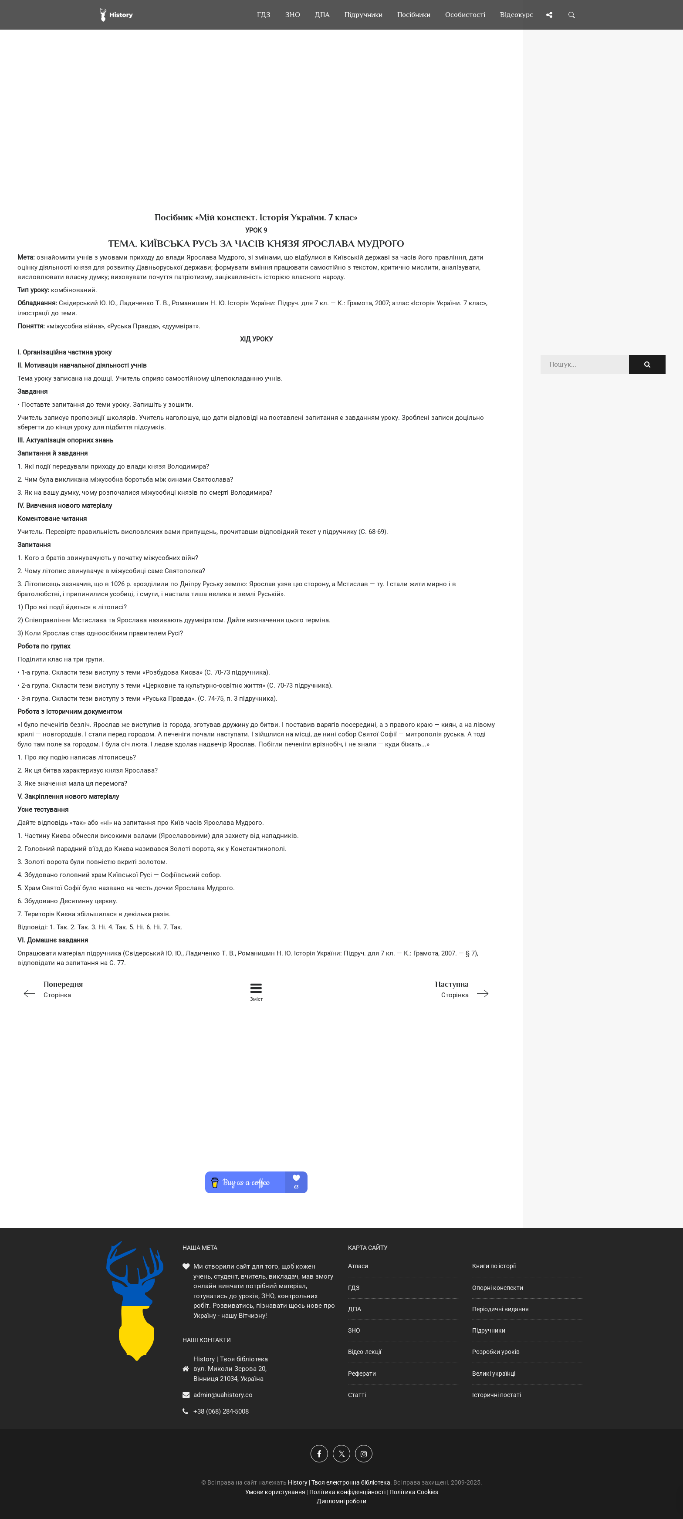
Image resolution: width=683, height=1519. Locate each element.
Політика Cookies (413, 1492)
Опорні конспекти (497, 1287)
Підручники (488, 1330)
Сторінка (112, 989)
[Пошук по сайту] (572, 15)
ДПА (354, 1309)
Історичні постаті (496, 1394)
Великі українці (493, 1373)
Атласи (358, 1265)
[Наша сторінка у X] (341, 1453)
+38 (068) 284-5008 (221, 1411)
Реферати (362, 1373)
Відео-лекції (364, 1351)
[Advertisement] (256, 135)
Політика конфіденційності (347, 1492)
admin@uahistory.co (223, 1395)
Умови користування (275, 1492)
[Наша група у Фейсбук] (319, 1453)
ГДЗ (353, 1287)
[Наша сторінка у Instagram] (363, 1453)
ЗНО (354, 1330)
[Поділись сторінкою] (549, 15)
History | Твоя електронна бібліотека (339, 1482)
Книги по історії (494, 1265)
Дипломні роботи (341, 1501)
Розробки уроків (496, 1351)
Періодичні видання (500, 1309)
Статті (357, 1394)
